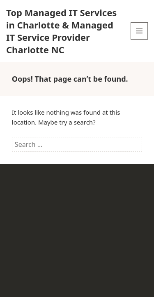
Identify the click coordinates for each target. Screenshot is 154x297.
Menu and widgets (139, 39)
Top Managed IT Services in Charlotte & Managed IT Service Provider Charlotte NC (61, 31)
